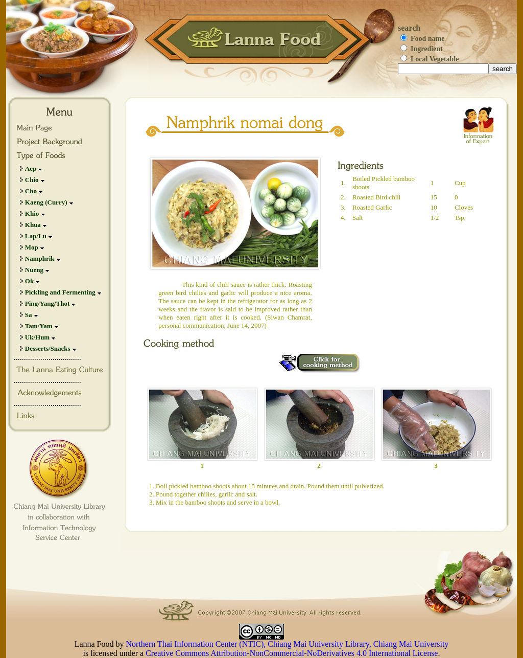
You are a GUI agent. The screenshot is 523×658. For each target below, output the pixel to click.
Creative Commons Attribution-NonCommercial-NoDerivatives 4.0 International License (292, 653)
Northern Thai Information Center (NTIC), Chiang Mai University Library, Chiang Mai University (287, 644)
